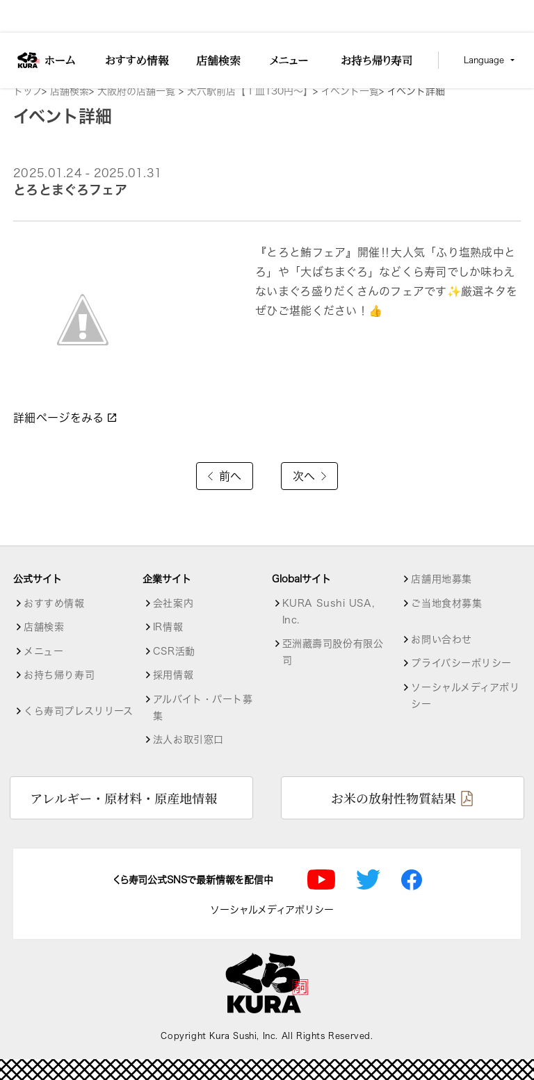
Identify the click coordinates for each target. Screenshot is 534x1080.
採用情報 (173, 675)
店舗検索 (69, 91)
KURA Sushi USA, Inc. (328, 611)
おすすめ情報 (54, 603)
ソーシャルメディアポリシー (465, 695)
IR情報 (168, 627)
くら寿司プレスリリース (78, 711)
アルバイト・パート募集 (203, 707)
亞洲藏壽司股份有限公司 (333, 652)
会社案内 (173, 603)
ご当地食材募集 (446, 603)
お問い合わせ (441, 639)
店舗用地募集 (441, 579)
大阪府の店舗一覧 (138, 91)
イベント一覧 (350, 91)
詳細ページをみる (65, 417)
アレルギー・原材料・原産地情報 (123, 798)
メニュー (43, 651)
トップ (27, 91)
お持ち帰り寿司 (59, 675)
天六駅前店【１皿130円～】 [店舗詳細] (250, 91)
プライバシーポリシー (461, 663)
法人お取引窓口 (188, 739)
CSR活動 (174, 651)
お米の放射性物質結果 (393, 798)
